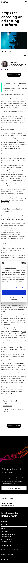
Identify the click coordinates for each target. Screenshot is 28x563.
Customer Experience (7, 505)
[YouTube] (8, 546)
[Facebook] (5, 546)
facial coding (4, 200)
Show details (19, 287)
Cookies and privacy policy (7, 554)
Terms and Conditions (6, 552)
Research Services (6, 503)
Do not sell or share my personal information (14, 298)
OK (14, 292)
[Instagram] (2, 546)
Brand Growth (5, 501)
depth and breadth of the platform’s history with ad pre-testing (13, 135)
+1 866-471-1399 (6, 541)
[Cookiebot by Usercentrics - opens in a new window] (20, 263)
